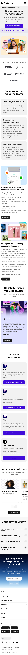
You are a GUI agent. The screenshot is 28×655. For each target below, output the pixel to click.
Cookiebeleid (4, 649)
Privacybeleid (17, 647)
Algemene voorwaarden (6, 647)
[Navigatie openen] (25, 3)
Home (2, 7)
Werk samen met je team (10, 7)
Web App (15, 631)
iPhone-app (5, 628)
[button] (14, 530)
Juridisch (11, 649)
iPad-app (14, 628)
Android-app (5, 631)
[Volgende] (15, 506)
